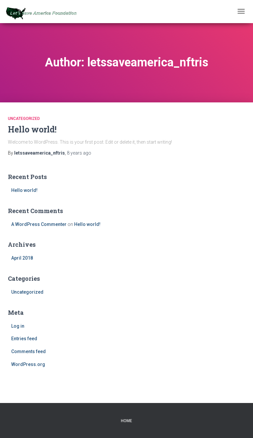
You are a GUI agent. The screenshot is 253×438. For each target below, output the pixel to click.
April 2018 (22, 258)
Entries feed (24, 338)
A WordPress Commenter (39, 224)
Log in (17, 326)
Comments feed (28, 351)
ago (79, 153)
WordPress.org (28, 364)
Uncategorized (24, 118)
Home (126, 421)
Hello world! (32, 129)
